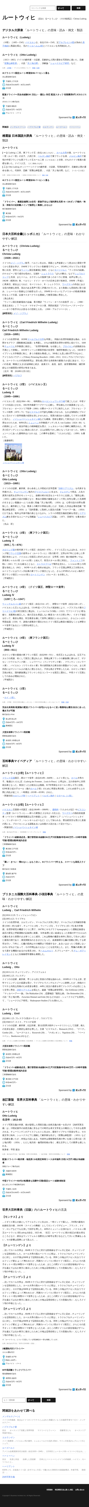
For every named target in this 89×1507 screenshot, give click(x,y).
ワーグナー (67, 284)
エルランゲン (48, 127)
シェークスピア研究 (59, 63)
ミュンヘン (33, 423)
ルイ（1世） (10, 697)
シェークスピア (45, 517)
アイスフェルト (42, 492)
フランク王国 (15, 553)
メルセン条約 (75, 156)
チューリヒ (9, 346)
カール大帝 (61, 153)
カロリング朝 (19, 796)
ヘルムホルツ (47, 951)
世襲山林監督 (10, 63)
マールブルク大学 (35, 339)
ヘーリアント (33, 796)
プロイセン (68, 346)
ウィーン (25, 270)
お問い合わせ (79, 1489)
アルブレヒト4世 (66, 42)
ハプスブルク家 (34, 127)
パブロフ (18, 375)
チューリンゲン (21, 492)
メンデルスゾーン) (17, 127)
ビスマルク (34, 412)
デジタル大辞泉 (12, 30)
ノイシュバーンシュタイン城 (26, 419)
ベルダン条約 (44, 156)
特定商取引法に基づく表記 (64, 1489)
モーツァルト (60, 270)
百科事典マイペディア (17, 761)
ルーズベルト (61, 127)
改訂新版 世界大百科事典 (19, 1099)
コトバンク (13, 8)
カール (74, 778)
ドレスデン (65, 492)
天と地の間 (32, 63)
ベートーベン (75, 127)
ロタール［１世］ (65, 796)
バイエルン (30, 42)
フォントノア (76, 560)
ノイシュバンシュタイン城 (25, 827)
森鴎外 (55, 809)
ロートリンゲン (37, 574)
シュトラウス (47, 273)
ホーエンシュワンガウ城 (53, 401)
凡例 (37, 68)
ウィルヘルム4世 (35, 46)
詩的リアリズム (66, 488)
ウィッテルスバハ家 (11, 604)
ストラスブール (44, 564)
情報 (33, 68)
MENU (4, 2)
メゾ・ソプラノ (18, 263)
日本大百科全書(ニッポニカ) (21, 234)
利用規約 (50, 1489)
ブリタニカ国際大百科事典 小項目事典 (27, 894)
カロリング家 (8, 550)
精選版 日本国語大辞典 (17, 135)
